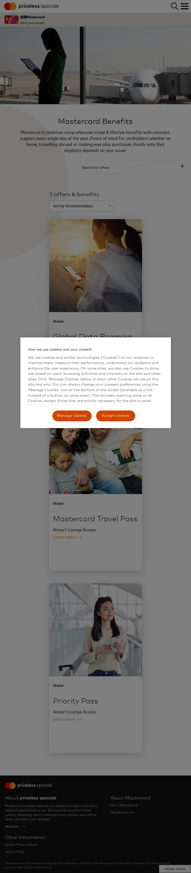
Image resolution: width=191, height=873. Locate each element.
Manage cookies (72, 416)
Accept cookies (116, 416)
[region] (95, 382)
